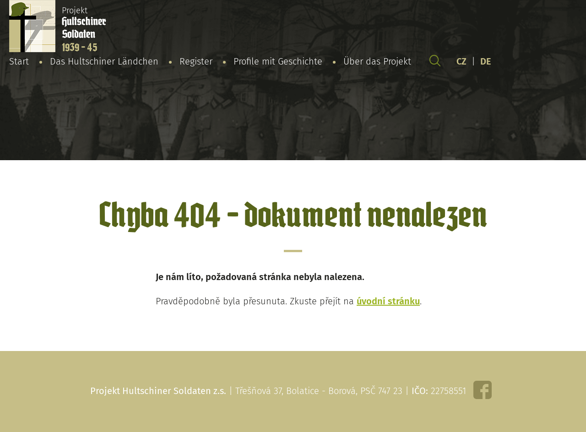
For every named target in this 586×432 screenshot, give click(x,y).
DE (485, 61)
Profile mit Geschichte (277, 61)
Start (19, 61)
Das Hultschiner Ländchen (104, 61)
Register (195, 61)
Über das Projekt (377, 61)
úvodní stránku (388, 301)
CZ (461, 61)
